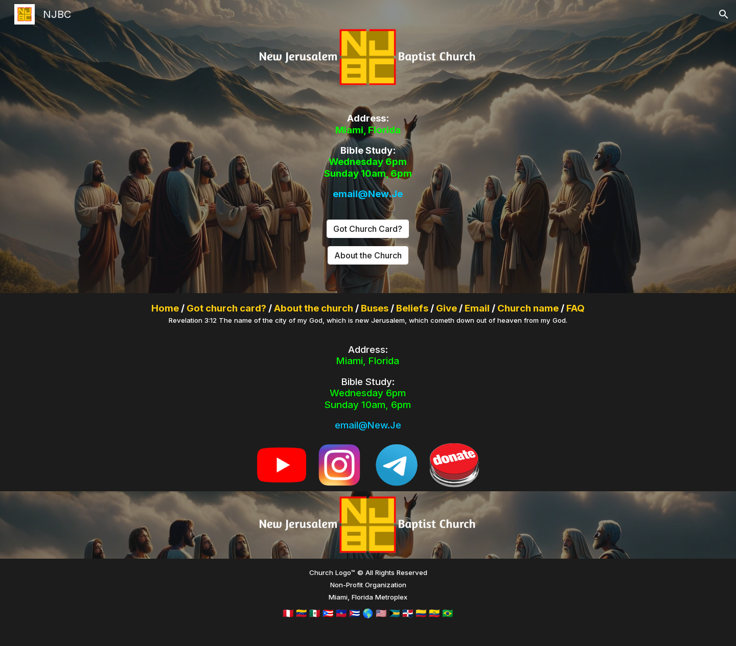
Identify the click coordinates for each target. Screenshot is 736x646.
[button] (723, 14)
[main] (368, 156)
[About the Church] (368, 255)
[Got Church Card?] (367, 229)
